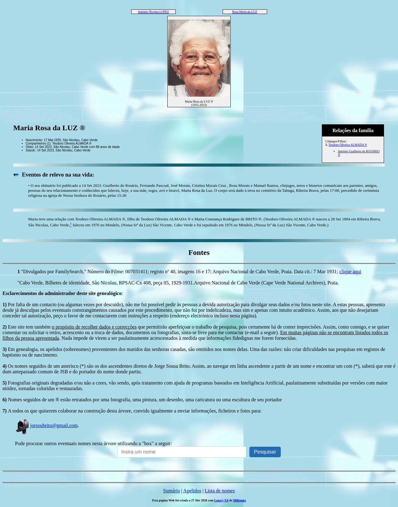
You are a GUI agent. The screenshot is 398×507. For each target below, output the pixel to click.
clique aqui (350, 271)
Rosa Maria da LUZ (244, 11)
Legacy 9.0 (221, 500)
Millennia (239, 500)
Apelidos (192, 490)
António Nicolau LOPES (153, 11)
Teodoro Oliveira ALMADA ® (347, 144)
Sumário (171, 490)
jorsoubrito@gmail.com (46, 425)
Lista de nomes (220, 490)
